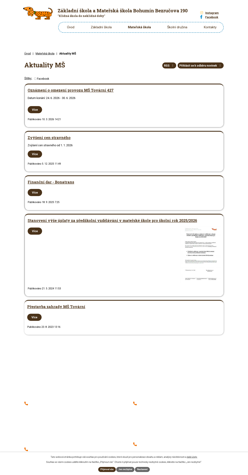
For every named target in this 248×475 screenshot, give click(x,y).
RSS (169, 65)
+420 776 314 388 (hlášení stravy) (161, 413)
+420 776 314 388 (151, 403)
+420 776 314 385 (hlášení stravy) (52, 418)
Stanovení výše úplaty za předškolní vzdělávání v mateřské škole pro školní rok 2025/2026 (112, 220)
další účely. (192, 457)
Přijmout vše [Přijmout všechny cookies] (107, 469)
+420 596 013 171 (42, 403)
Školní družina (177, 27)
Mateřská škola (139, 27)
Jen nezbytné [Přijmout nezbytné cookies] (125, 469)
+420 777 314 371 (42, 408)
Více (35, 109)
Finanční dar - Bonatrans (51, 181)
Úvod (70, 27)
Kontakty (210, 27)
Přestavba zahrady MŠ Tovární (56, 306)
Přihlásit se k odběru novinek (200, 65)
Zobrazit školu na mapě (94, 388)
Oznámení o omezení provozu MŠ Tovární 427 (71, 90)
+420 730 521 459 (151, 443)
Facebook (43, 78)
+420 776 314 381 (42, 448)
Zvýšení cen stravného (49, 137)
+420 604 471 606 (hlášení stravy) (161, 448)
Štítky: (28, 78)
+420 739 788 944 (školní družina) (161, 408)
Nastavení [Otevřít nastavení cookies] (142, 469)
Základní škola (101, 27)
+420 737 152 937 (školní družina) (52, 413)
